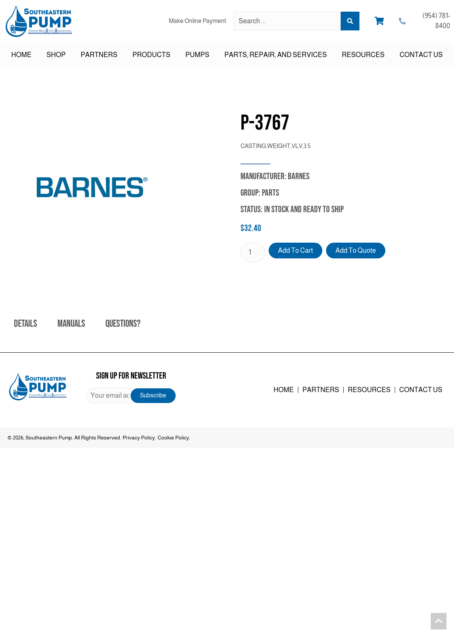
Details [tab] (25, 324)
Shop (56, 55)
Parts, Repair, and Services (275, 55)
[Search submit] (350, 21)
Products (151, 55)
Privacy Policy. (139, 438)
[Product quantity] (253, 252)
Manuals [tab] (71, 324)
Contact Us (421, 55)
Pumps (197, 55)
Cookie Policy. (174, 438)
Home (21, 55)
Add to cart (295, 250)
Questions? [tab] (122, 324)
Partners (99, 55)
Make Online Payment (197, 21)
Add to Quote (355, 250)
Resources (363, 55)
